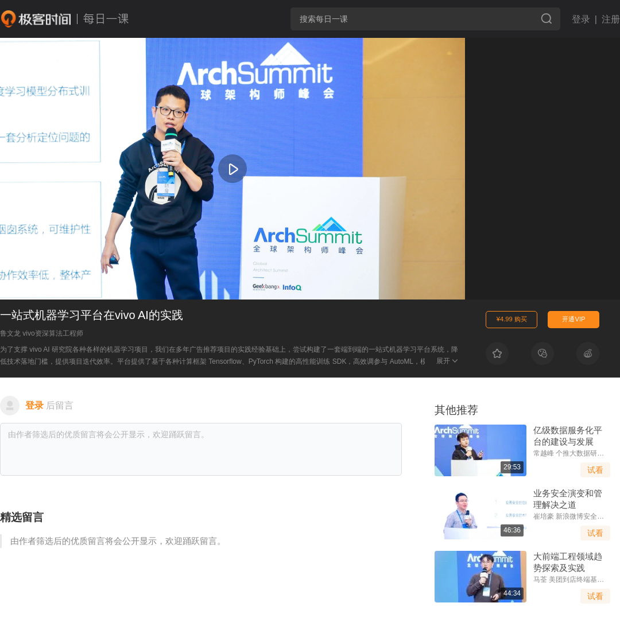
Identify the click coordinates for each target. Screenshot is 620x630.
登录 (581, 19)
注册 (611, 19)
